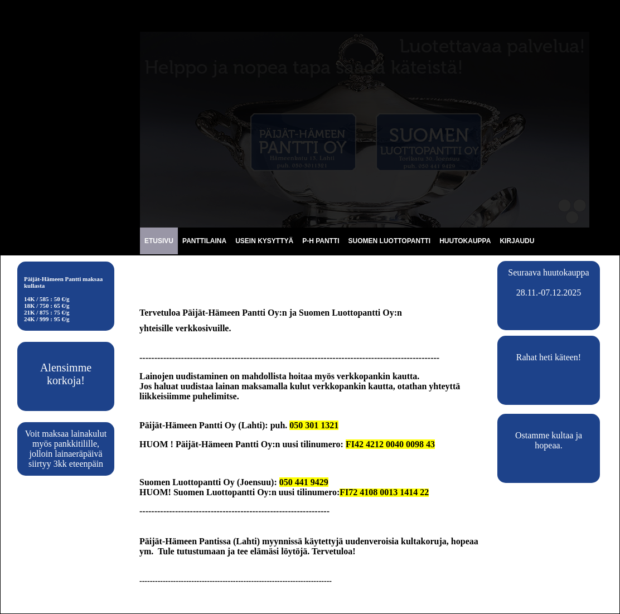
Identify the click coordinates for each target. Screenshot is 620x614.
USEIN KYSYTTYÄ (264, 241)
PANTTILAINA (204, 241)
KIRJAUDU (517, 241)
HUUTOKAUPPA (465, 241)
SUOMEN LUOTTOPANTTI (389, 241)
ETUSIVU (158, 241)
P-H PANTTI (320, 241)
